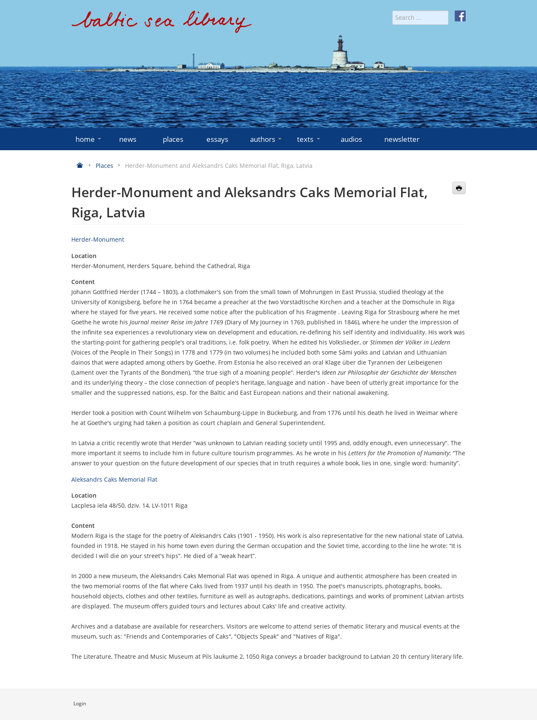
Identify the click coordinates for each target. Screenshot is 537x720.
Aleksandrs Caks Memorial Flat (114, 479)
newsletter (402, 139)
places (173, 139)
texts (309, 139)
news (127, 139)
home (89, 139)
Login (79, 703)
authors (266, 139)
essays (217, 139)
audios (351, 139)
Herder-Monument (97, 239)
